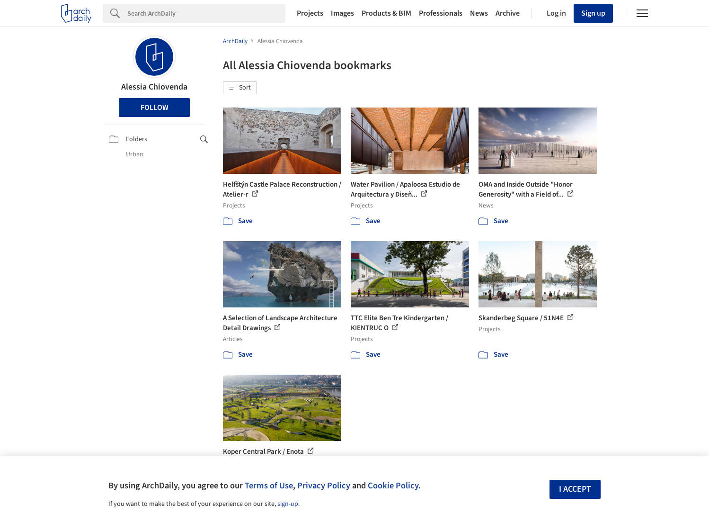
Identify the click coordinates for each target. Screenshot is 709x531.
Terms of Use (269, 485)
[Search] (206, 13)
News (479, 13)
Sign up (593, 13)
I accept (575, 489)
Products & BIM (386, 13)
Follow (154, 107)
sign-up (287, 504)
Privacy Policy (323, 485)
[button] (240, 88)
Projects (310, 13)
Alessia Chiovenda (154, 87)
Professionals (440, 13)
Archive (508, 13)
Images (342, 13)
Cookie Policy (393, 485)
